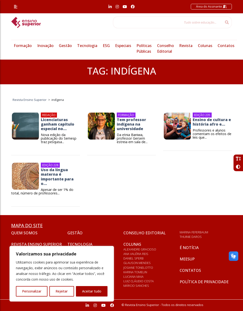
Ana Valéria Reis (135, 254)
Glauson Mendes (137, 263)
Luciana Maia (133, 276)
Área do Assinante (211, 6)
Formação (23, 45)
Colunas (205, 45)
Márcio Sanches (136, 285)
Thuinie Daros (191, 237)
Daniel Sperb (133, 258)
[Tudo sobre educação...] (167, 22)
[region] (61, 274)
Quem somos (24, 233)
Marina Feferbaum (194, 232)
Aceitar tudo (91, 291)
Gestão (65, 45)
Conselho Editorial (144, 233)
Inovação (45, 45)
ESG (106, 45)
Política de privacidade (204, 281)
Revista (185, 45)
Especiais (123, 45)
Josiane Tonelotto (138, 267)
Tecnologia (87, 45)
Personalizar (31, 291)
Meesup (187, 259)
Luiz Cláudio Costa (138, 281)
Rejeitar (62, 291)
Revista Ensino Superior (36, 244)
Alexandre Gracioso (139, 249)
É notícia (189, 247)
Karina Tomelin (135, 272)
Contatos (226, 45)
